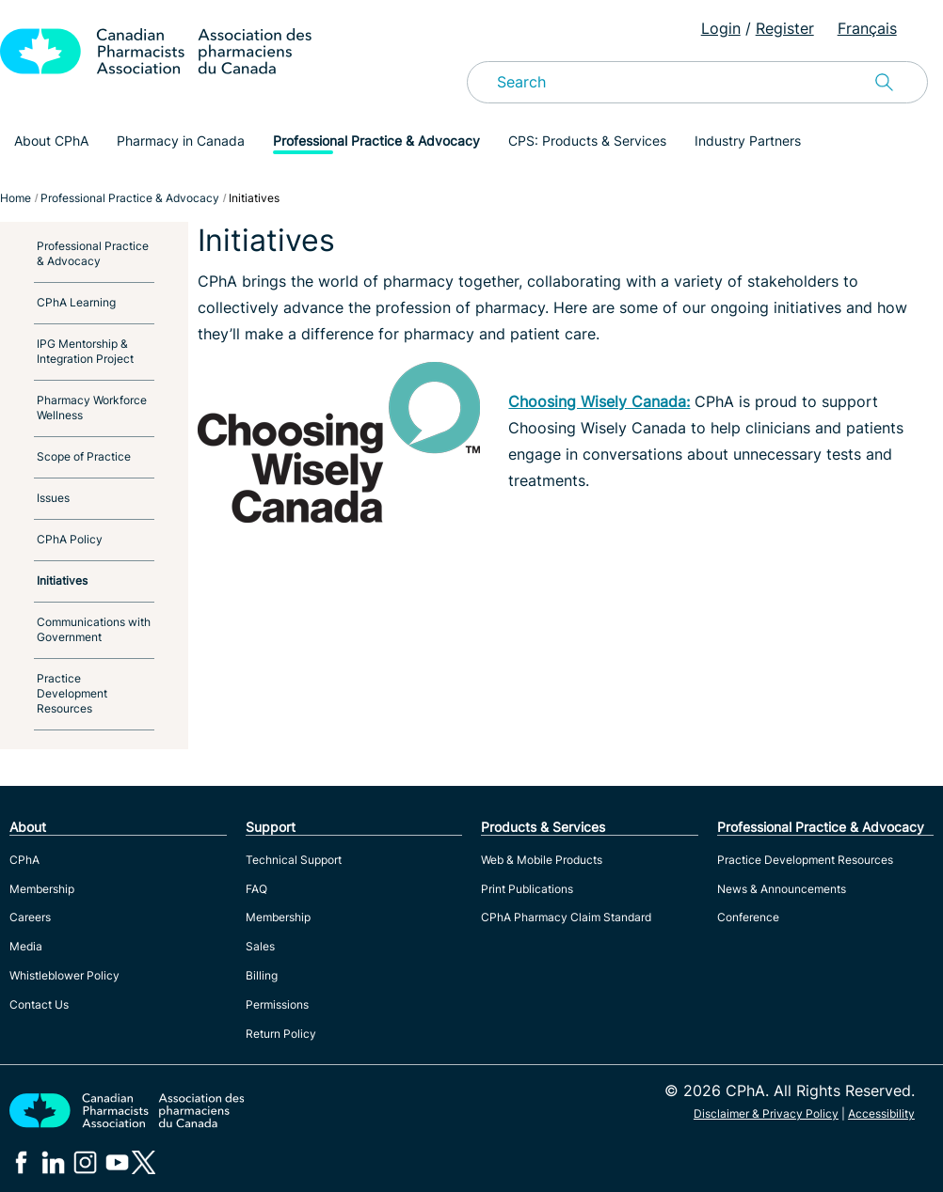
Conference (748, 917)
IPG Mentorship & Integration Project (85, 351)
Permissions (277, 1004)
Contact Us (39, 1004)
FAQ (256, 889)
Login (721, 28)
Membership (41, 889)
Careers (30, 917)
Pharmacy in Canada (181, 141)
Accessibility (881, 1113)
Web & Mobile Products (541, 860)
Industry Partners (748, 141)
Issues (53, 498)
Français (867, 28)
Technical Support (294, 860)
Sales (260, 946)
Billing (262, 975)
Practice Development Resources (72, 693)
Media (25, 946)
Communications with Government (94, 629)
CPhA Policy (70, 539)
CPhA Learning (76, 302)
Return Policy (281, 1034)
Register (785, 28)
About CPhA (51, 141)
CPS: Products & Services (587, 141)
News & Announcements (781, 889)
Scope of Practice (84, 456)
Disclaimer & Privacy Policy (766, 1113)
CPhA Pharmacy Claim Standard (566, 917)
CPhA (24, 860)
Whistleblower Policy (64, 975)
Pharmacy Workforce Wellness (92, 407)
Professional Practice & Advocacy (376, 141)
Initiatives (62, 580)
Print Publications (527, 889)
